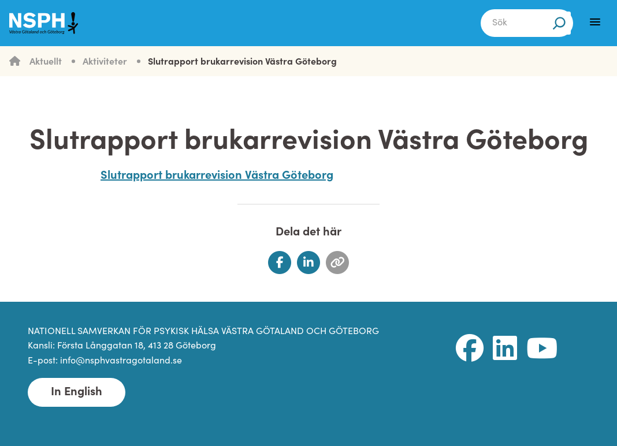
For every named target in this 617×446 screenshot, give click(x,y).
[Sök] (559, 23)
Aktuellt (45, 62)
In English (76, 392)
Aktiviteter (105, 62)
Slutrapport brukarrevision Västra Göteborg (242, 62)
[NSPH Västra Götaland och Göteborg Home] (49, 23)
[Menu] (595, 22)
